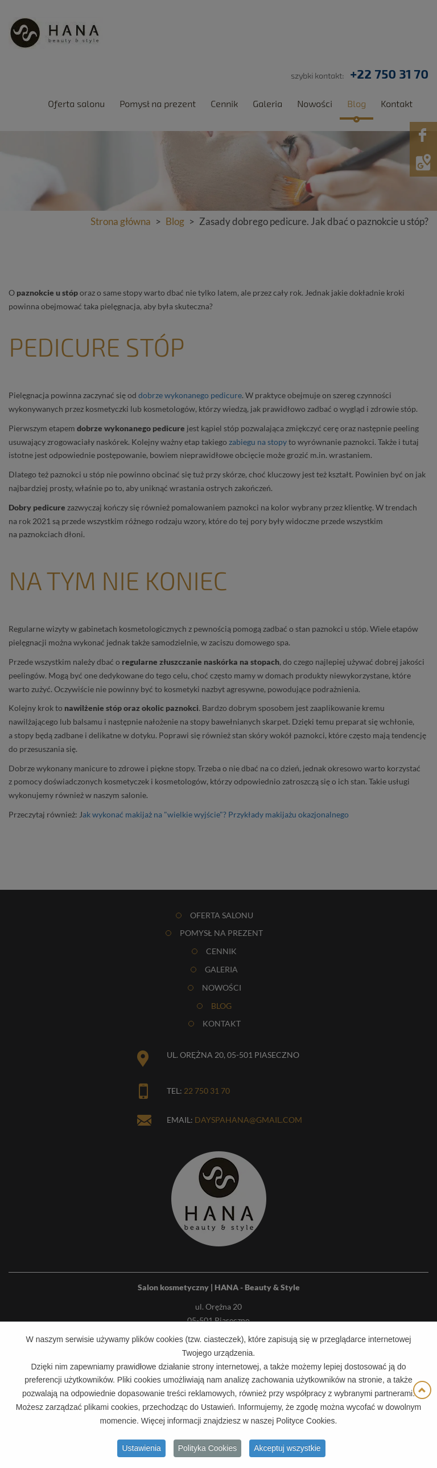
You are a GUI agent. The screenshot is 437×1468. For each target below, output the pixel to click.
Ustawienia (141, 1450)
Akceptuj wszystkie (287, 1450)
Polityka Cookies (207, 1450)
